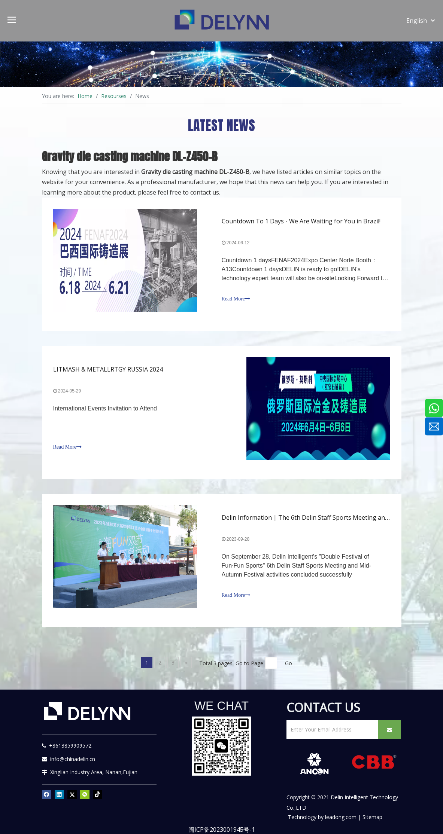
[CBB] (374, 763)
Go (288, 663)
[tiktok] (97, 794)
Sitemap (372, 817)
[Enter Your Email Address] (331, 730)
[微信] (84, 794)
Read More (236, 299)
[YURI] (222, 746)
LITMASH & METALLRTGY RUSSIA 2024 (108, 369)
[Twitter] (72, 794)
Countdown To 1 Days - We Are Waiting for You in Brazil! (301, 221)
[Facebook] (46, 794)
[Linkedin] (59, 794)
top (427, 802)
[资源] (221, 64)
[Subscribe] (389, 729)
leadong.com (340, 817)
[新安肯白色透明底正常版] (314, 763)
